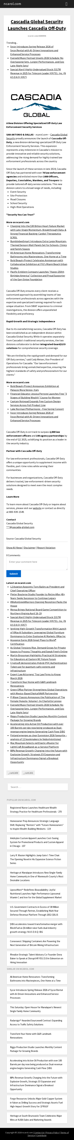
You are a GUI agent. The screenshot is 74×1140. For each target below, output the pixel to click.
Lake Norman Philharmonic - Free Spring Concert (37, 409)
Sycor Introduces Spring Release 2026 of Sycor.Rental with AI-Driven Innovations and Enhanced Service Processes (34, 50)
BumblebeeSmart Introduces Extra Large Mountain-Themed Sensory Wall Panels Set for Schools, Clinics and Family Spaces (38, 245)
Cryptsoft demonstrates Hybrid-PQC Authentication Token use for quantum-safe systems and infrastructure (38, 666)
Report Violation (46, 547)
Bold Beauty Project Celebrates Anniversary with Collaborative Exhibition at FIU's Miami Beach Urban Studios (38, 264)
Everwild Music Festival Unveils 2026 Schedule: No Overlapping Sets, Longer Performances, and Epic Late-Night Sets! (37, 61)
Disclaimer (29, 547)
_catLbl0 (13, 772)
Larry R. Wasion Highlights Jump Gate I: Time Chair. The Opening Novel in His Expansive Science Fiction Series (35, 859)
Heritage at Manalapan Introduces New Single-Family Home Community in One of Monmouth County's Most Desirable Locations (36, 876)
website (37, 508)
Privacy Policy (52, 1132)
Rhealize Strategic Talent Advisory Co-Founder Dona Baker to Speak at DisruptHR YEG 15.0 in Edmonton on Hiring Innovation (36, 958)
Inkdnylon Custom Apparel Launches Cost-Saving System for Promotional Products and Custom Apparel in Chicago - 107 (37, 842)
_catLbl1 (28, 772)
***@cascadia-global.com (20, 527)
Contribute (41, 1135)
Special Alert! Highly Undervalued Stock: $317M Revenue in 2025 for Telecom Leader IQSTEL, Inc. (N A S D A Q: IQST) (38, 73)
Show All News (14, 547)
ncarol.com (12, 3)
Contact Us (39, 1132)
